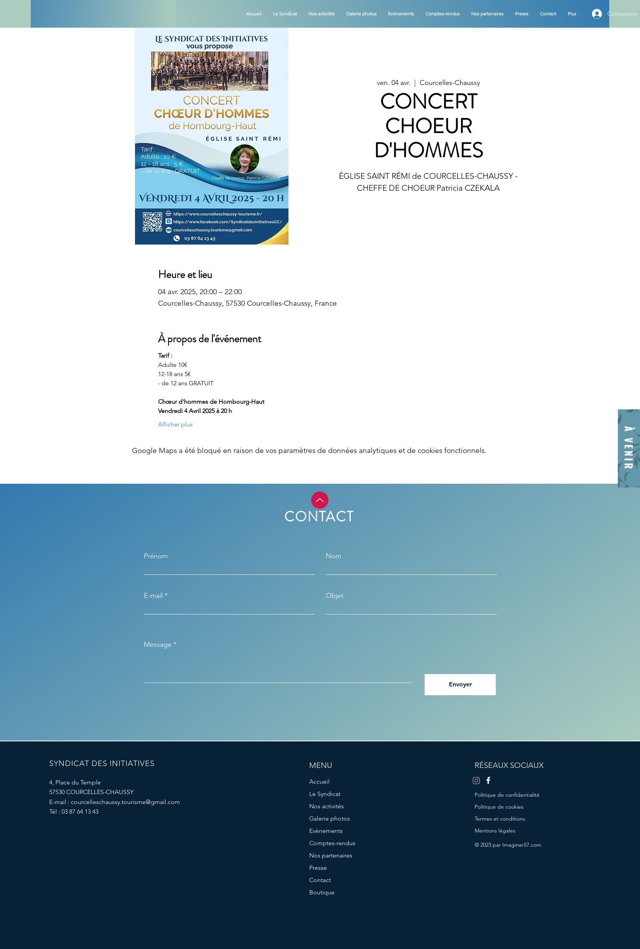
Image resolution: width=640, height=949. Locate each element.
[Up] (319, 500)
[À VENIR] (629, 449)
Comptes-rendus (332, 843)
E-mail (153, 595)
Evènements (326, 830)
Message (158, 644)
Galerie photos (329, 818)
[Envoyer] (460, 684)
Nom (333, 556)
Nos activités (326, 806)
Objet (334, 595)
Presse (318, 867)
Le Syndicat (324, 793)
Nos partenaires (330, 855)
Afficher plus (175, 424)
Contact (320, 880)
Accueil (319, 781)
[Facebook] (488, 780)
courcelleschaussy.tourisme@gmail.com (125, 802)
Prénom (156, 556)
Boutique (322, 892)
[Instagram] (476, 780)
